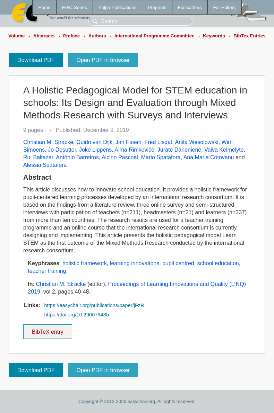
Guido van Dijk (94, 142)
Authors (97, 35)
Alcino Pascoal (120, 157)
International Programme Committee (154, 35)
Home (44, 7)
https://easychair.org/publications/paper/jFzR (94, 305)
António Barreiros (77, 157)
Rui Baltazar (38, 157)
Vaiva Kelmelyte (224, 150)
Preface (71, 35)
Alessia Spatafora (45, 165)
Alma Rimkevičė (134, 150)
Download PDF (36, 60)
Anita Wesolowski (197, 142)
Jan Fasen (128, 142)
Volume (16, 35)
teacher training (47, 271)
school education (218, 263)
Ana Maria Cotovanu (208, 157)
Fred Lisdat (158, 142)
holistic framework (84, 263)
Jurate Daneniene (179, 150)
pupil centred (178, 263)
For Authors (190, 7)
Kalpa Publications (118, 7)
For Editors (224, 7)
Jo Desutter (62, 150)
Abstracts (43, 35)
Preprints (157, 7)
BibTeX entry (47, 329)
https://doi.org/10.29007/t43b (76, 314)
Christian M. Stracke (48, 142)
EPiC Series (74, 7)
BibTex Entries (249, 35)
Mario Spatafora (161, 157)
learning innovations (134, 263)
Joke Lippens (95, 150)
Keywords (214, 35)
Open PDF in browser (103, 60)
